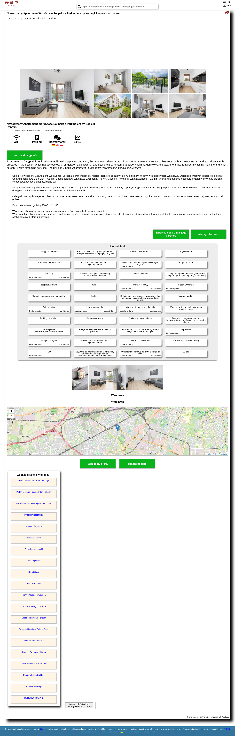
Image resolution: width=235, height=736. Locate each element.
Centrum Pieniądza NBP (33, 675)
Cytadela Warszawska (33, 515)
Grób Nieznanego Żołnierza (34, 606)
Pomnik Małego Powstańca (34, 595)
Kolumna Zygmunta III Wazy (34, 652)
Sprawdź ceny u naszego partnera (171, 234)
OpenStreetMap (221, 454)
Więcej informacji (208, 234)
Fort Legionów (34, 561)
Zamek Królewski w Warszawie (33, 663)
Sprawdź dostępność (25, 155)
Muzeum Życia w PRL (33, 698)
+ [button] (11, 411)
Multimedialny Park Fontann (34, 618)
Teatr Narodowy (34, 583)
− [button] (11, 416)
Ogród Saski (33, 572)
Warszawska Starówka (34, 641)
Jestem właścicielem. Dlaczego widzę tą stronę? (79, 705)
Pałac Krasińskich (33, 538)
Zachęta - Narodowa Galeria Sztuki (33, 629)
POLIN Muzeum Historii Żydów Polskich (33, 492)
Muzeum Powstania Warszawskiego (33, 480)
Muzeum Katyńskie (33, 526)
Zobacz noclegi (137, 463)
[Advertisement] (117, 44)
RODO (227, 729)
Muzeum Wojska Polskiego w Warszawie (33, 503)
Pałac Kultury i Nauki (34, 549)
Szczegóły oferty (98, 463)
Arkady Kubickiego (34, 686)
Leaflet (208, 454)
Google (43, 729)
